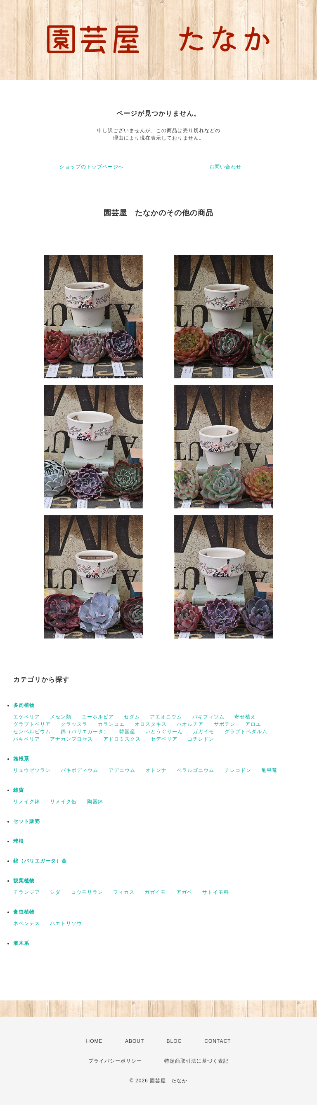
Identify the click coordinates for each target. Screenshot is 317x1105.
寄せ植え (245, 717)
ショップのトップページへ (91, 167)
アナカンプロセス (71, 739)
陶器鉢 (95, 801)
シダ (55, 892)
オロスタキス (151, 724)
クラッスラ (74, 724)
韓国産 (127, 731)
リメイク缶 (63, 801)
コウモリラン (87, 892)
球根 (18, 841)
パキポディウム (79, 770)
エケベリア (26, 717)
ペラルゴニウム (195, 770)
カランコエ (111, 724)
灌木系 (21, 943)
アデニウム (122, 770)
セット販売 (26, 821)
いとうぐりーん (164, 731)
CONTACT (217, 1041)
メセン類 (60, 717)
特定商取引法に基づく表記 (196, 1061)
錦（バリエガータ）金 (40, 861)
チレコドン (238, 770)
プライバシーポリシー (115, 1061)
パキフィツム (208, 717)
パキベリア (26, 739)
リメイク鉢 (26, 801)
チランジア (26, 892)
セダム (132, 717)
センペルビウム (32, 731)
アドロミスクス (122, 739)
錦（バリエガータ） (85, 731)
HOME (94, 1041)
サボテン (224, 724)
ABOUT (134, 1041)
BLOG (174, 1041)
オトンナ (156, 770)
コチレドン (200, 739)
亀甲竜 (269, 770)
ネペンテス (26, 923)
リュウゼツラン (32, 770)
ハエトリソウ (66, 923)
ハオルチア (190, 724)
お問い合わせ (225, 167)
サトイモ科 (215, 892)
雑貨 (18, 790)
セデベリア (164, 739)
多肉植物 (24, 705)
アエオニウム (166, 717)
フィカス (124, 892)
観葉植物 (24, 881)
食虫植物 (24, 912)
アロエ (253, 724)
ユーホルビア (98, 717)
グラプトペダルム (246, 731)
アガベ (184, 892)
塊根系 (21, 759)
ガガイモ (203, 731)
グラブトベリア (32, 724)
